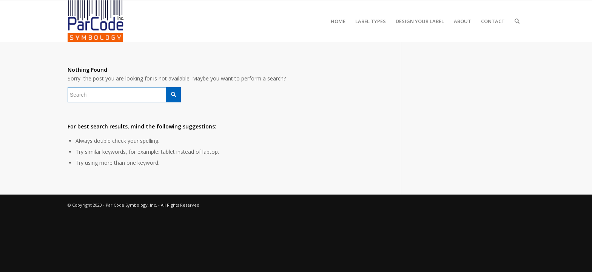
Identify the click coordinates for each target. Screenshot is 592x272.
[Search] (517, 21)
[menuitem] (338, 21)
